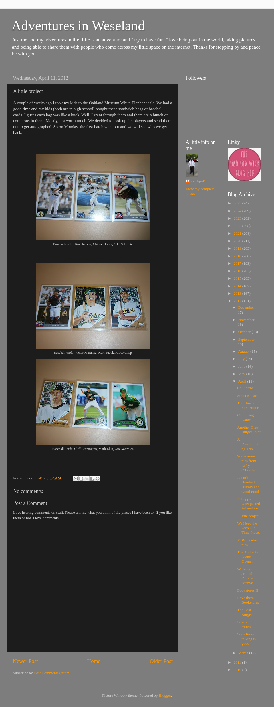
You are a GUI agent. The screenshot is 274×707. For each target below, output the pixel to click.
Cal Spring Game (245, 417)
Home (93, 661)
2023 (237, 218)
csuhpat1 (198, 181)
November (246, 320)
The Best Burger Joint (249, 612)
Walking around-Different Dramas (246, 576)
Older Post (161, 661)
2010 (237, 670)
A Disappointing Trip (248, 444)
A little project (248, 516)
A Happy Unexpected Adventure (248, 503)
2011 (237, 662)
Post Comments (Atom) (52, 673)
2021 (237, 233)
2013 (237, 293)
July (242, 359)
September (246, 339)
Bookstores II (247, 590)
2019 (237, 248)
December (246, 307)
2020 (237, 241)
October (245, 332)
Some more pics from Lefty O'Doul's (246, 463)
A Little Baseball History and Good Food (248, 484)
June (242, 366)
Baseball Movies (245, 624)
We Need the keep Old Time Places (248, 528)
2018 (237, 256)
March (243, 653)
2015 (237, 278)
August (244, 351)
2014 (237, 286)
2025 (237, 203)
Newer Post (25, 661)
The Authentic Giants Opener (248, 556)
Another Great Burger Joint (249, 429)
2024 (237, 211)
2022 (237, 226)
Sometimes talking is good (246, 638)
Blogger (165, 695)
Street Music (247, 395)
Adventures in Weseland (78, 25)
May (242, 374)
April (242, 381)
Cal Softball (246, 388)
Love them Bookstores (248, 600)
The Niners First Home (248, 405)
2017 (237, 263)
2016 (237, 271)
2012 (237, 301)
